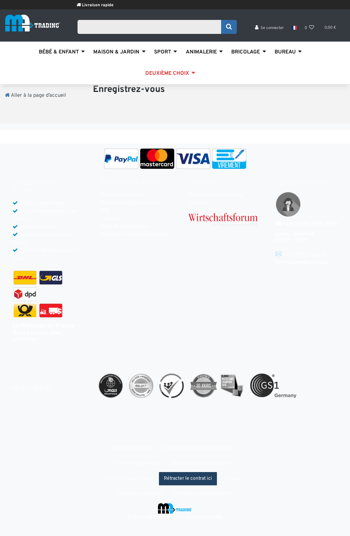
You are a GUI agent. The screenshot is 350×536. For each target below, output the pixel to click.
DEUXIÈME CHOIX (167, 73)
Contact (109, 219)
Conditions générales (138, 463)
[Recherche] (229, 27)
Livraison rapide (103, 5)
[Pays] (293, 28)
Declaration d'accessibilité (202, 463)
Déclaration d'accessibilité (203, 494)
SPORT (162, 52)
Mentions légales (134, 448)
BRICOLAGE (245, 52)
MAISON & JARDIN (116, 52)
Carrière (197, 203)
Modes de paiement (122, 195)
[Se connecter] (269, 28)
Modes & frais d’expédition (130, 203)
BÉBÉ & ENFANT (59, 52)
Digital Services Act (139, 494)
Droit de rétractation (124, 226)
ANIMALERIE (201, 52)
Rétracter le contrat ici (188, 478)
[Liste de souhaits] (309, 28)
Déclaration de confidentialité (134, 234)
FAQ (104, 211)
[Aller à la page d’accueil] (35, 95)
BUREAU (285, 52)
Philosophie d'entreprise (215, 195)
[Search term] (151, 27)
